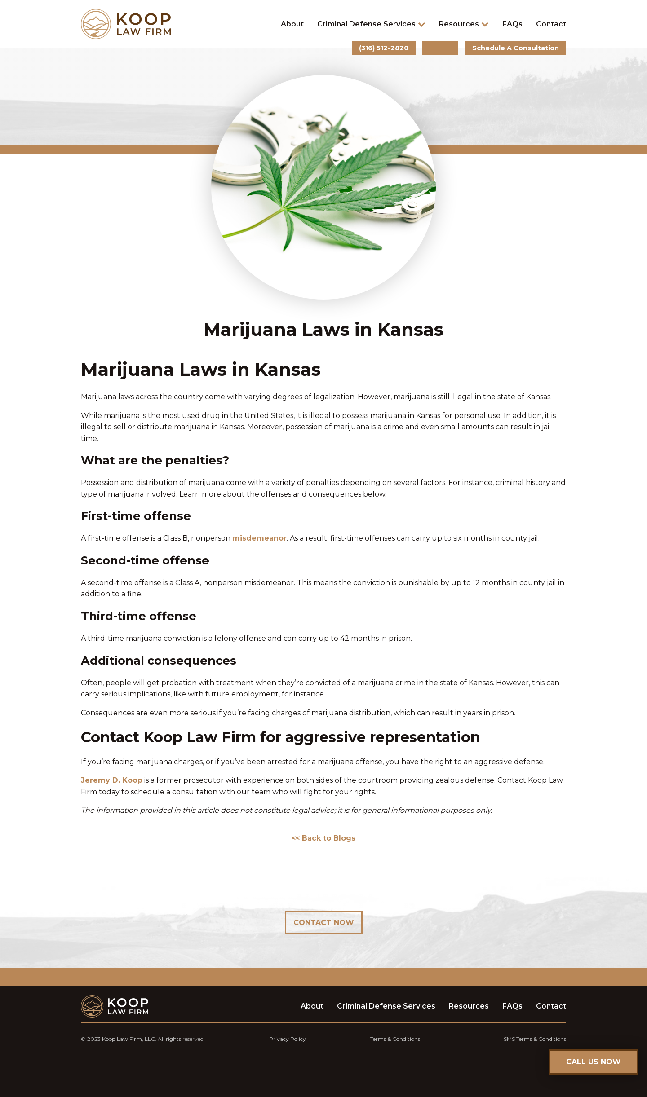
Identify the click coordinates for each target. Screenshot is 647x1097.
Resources (464, 24)
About (292, 24)
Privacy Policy (287, 1038)
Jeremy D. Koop (111, 780)
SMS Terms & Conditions (535, 1038)
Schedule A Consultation (515, 48)
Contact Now (323, 922)
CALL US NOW (593, 1061)
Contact (551, 24)
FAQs (512, 24)
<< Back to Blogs (323, 838)
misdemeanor (259, 538)
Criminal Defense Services (371, 24)
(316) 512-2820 (383, 48)
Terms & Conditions (395, 1038)
